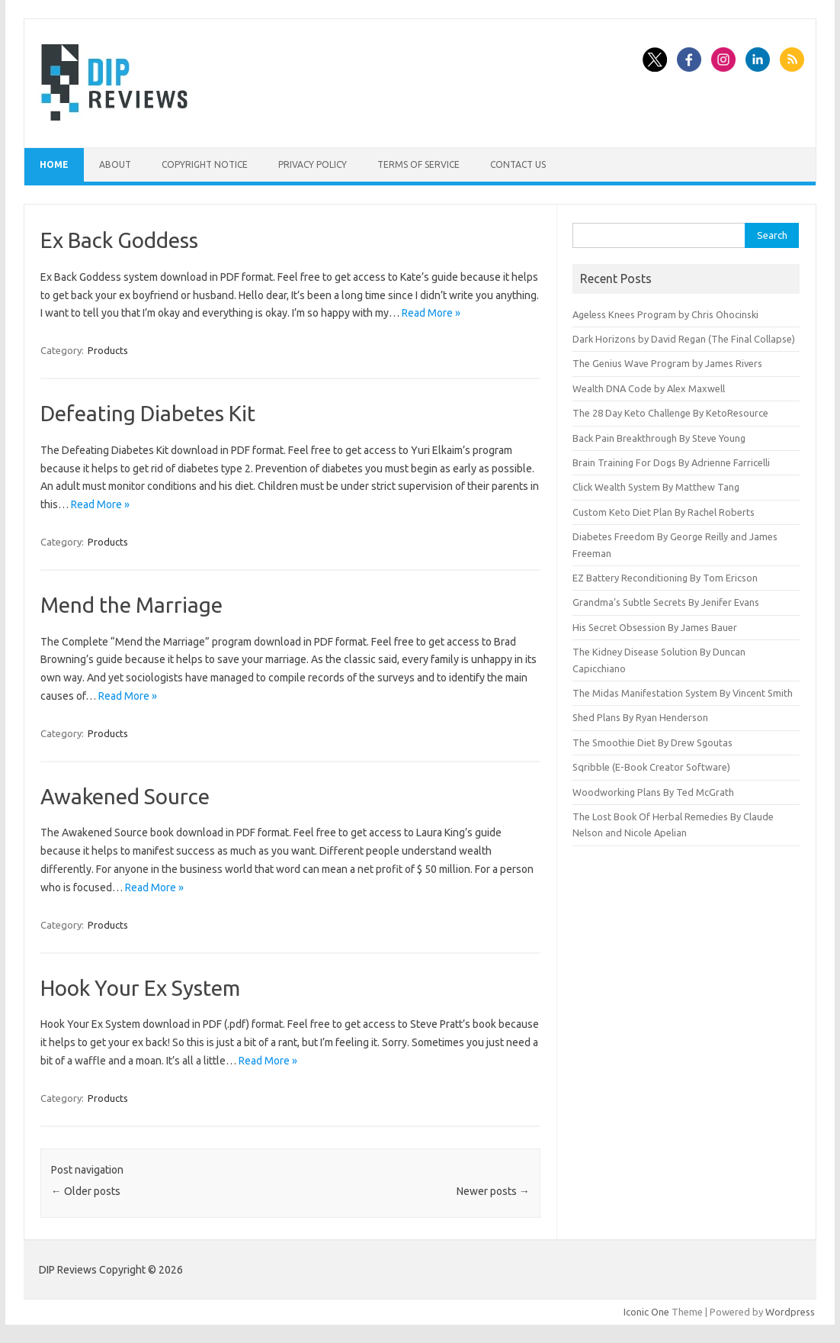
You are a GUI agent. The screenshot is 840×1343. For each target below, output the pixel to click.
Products (108, 350)
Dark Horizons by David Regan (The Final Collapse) (683, 338)
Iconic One (646, 1311)
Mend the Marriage (131, 605)
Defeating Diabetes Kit (147, 413)
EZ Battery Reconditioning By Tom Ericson (665, 577)
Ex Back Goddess (119, 240)
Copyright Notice (205, 164)
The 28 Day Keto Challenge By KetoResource (670, 412)
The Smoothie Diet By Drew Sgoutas (652, 742)
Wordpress (790, 1311)
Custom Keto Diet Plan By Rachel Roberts (663, 512)
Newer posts (493, 1191)
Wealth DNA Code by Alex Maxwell (648, 388)
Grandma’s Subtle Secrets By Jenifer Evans (665, 602)
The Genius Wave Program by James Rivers (667, 363)
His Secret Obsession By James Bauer (654, 627)
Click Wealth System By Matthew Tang (655, 486)
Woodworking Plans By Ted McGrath (653, 792)
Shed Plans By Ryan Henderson (640, 717)
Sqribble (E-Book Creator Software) (651, 767)
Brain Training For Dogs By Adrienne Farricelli (671, 462)
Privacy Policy (312, 164)
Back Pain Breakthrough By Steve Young (658, 438)
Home (54, 164)
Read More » (431, 313)
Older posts (85, 1191)
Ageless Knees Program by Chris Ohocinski (665, 314)
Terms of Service (418, 164)
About (115, 164)
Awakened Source (125, 796)
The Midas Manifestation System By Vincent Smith (682, 693)
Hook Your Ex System (140, 988)
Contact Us (518, 164)
